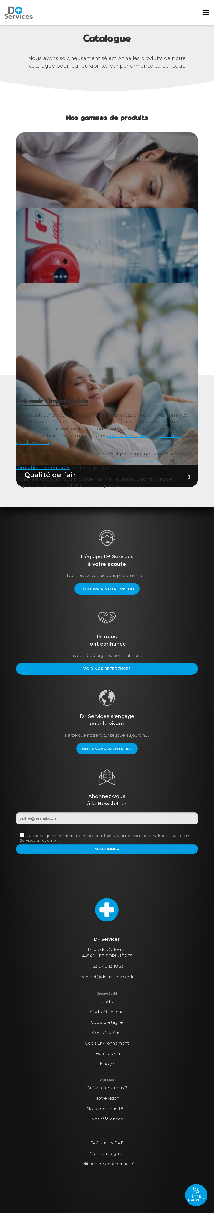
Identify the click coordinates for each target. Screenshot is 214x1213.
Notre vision (107, 1098)
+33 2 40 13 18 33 (107, 966)
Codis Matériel (107, 1032)
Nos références (107, 1119)
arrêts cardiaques (127, 435)
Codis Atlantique (107, 1011)
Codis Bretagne (107, 1022)
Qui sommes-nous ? (107, 1087)
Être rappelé (196, 1194)
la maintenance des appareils (134, 461)
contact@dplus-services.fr (107, 976)
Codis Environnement (107, 1043)
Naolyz (107, 1064)
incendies (169, 435)
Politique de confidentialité (107, 1163)
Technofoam (107, 1053)
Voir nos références (107, 668)
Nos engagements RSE (107, 748)
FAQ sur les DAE (107, 1142)
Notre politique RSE (107, 1108)
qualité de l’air (33, 442)
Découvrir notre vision (107, 589)
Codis (107, 1001)
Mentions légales (107, 1153)
